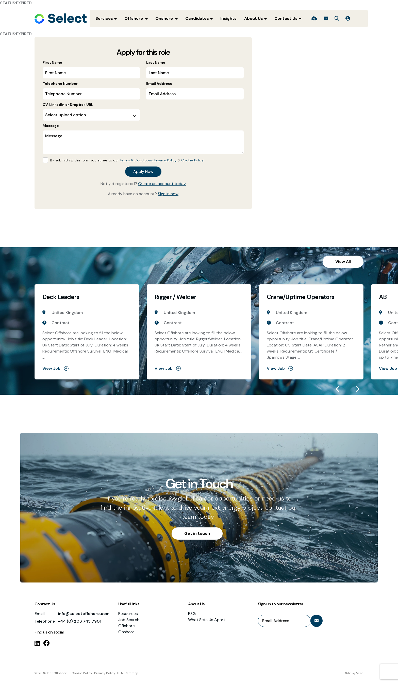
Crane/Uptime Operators (301, 297)
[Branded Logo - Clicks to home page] (61, 18)
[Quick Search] (337, 18)
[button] (337, 389)
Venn (359, 673)
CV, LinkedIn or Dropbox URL (68, 104)
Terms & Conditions (136, 160)
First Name (52, 62)
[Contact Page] (326, 18)
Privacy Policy (165, 160)
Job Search (128, 619)
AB (383, 297)
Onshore (164, 18)
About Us (253, 18)
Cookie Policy (192, 160)
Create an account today (162, 183)
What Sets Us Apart (206, 619)
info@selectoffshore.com (83, 613)
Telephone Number (60, 83)
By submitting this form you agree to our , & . (127, 160)
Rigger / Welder (175, 297)
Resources (128, 613)
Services (104, 18)
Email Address (159, 83)
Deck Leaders (60, 297)
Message (51, 125)
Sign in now (168, 193)
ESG (192, 613)
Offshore (134, 18)
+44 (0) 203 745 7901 (79, 621)
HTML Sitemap (127, 673)
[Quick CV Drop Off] (314, 18)
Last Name (155, 62)
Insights (228, 18)
